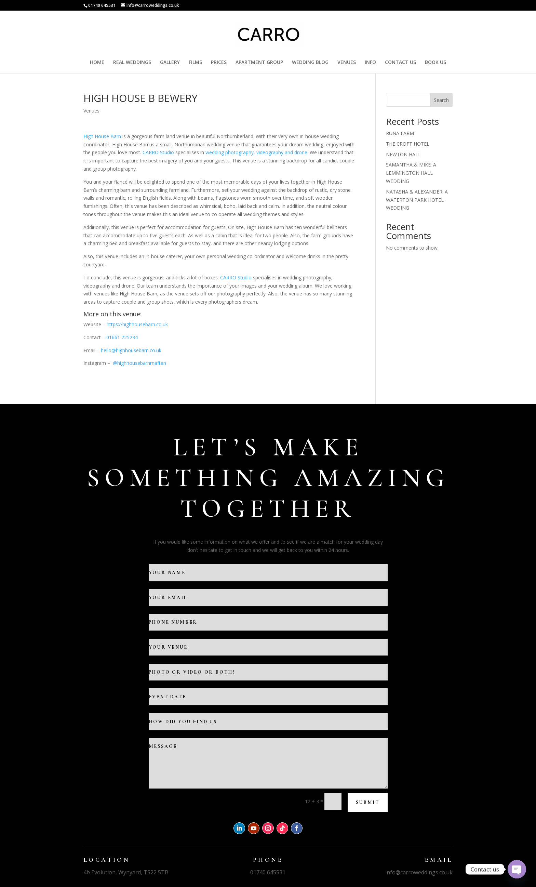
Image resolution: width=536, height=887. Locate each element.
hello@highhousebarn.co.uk (131, 350)
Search (441, 100)
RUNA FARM (400, 133)
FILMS (195, 62)
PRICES (219, 62)
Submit (367, 802)
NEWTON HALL (403, 154)
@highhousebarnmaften (140, 363)
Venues (91, 110)
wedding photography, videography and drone (256, 152)
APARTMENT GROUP (259, 62)
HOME (97, 62)
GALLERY (170, 62)
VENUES (346, 62)
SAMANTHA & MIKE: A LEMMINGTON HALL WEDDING (411, 172)
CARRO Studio (158, 152)
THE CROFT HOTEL (407, 144)
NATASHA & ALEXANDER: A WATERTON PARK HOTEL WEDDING (417, 199)
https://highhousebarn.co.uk (137, 324)
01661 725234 (122, 337)
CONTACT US (400, 62)
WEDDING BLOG (310, 62)
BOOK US (435, 62)
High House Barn (102, 136)
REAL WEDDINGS (132, 62)
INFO (370, 62)
